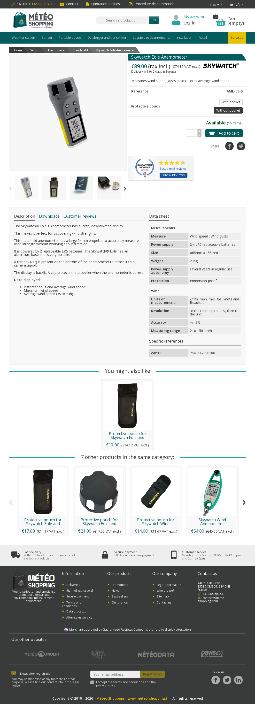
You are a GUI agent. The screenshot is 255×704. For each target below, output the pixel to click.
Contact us (164, 602)
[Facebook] (215, 680)
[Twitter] (227, 680)
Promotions (120, 584)
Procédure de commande (152, 3)
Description (24, 216)
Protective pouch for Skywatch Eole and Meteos (127, 437)
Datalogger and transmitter (107, 38)
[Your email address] (115, 674)
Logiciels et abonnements (151, 38)
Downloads (49, 216)
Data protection (77, 611)
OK (154, 20)
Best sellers (120, 596)
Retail (203, 38)
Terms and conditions (71, 604)
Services (237, 38)
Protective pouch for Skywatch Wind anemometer (155, 523)
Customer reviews (79, 216)
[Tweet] (241, 146)
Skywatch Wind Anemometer (212, 521)
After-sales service (79, 617)
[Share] (229, 146)
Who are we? (165, 590)
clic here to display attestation (169, 629)
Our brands (120, 602)
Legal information (169, 584)
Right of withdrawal (79, 590)
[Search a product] (122, 20)
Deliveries (73, 584)
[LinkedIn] (238, 680)
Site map (163, 596)
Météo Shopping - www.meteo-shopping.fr (132, 698)
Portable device (70, 38)
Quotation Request (103, 3)
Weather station (23, 38)
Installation (184, 38)
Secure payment (77, 596)
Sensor (47, 38)
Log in (190, 23)
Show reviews (173, 175)
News (115, 590)
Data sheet (159, 216)
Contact (69, 3)
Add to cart (224, 133)
